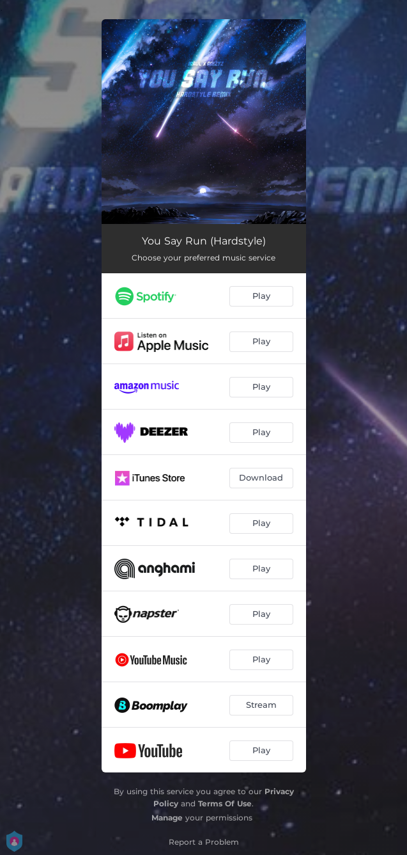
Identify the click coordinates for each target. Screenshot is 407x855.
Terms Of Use (225, 803)
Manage (167, 817)
